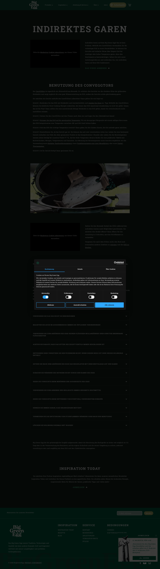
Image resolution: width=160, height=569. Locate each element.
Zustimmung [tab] (49, 269)
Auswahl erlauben (80, 305)
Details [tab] (80, 269)
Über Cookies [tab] (110, 269)
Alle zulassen (109, 305)
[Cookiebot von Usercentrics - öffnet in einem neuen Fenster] (115, 262)
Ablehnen (50, 305)
